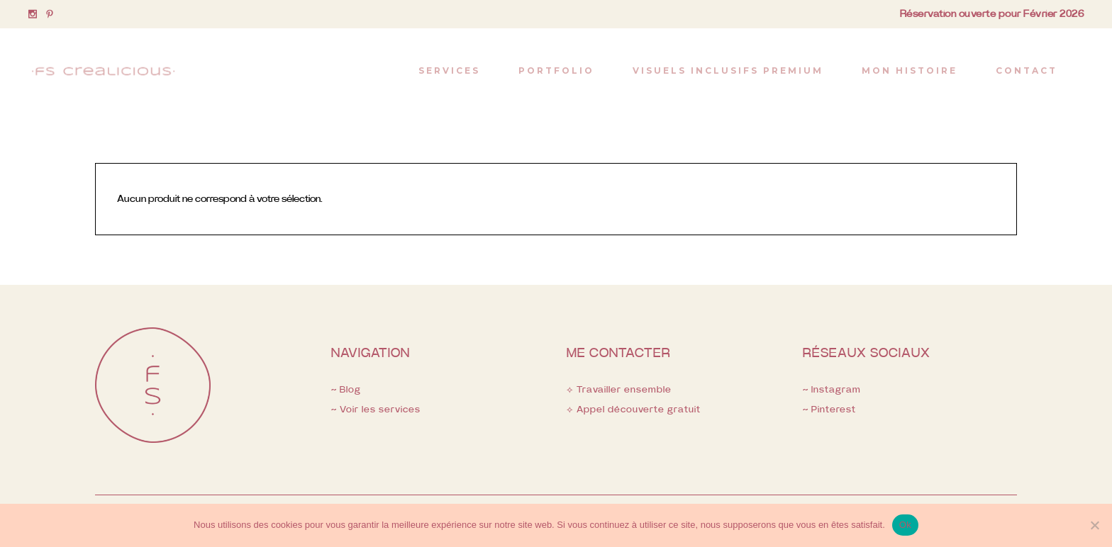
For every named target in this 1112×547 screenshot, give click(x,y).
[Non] (1094, 525)
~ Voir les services (376, 410)
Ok (905, 524)
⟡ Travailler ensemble (619, 390)
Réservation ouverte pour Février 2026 (992, 14)
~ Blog (346, 390)
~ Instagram (832, 390)
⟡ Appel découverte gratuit (634, 410)
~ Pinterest (829, 410)
